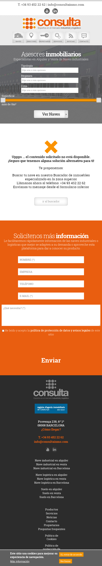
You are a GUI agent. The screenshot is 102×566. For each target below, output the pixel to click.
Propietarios (44, 37)
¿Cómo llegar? (51, 429)
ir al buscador (51, 201)
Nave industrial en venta (51, 464)
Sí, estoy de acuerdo (71, 554)
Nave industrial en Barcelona (51, 468)
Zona (24, 86)
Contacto (84, 37)
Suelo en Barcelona (51, 497)
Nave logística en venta (51, 479)
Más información (19, 561)
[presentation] (51, 345)
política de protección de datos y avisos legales (60, 330)
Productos (51, 509)
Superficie (8, 96)
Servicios (57, 37)
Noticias (71, 37)
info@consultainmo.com (66, 5)
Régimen (26, 76)
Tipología (27, 66)
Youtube (47, 11)
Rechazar (65, 561)
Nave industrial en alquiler (51, 460)
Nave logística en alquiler (51, 475)
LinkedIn (55, 11)
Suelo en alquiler (51, 489)
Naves (18, 37)
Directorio (31, 37)
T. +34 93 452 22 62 (32, 5)
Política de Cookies (51, 537)
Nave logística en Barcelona (51, 482)
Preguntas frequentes (51, 529)
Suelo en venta (51, 493)
